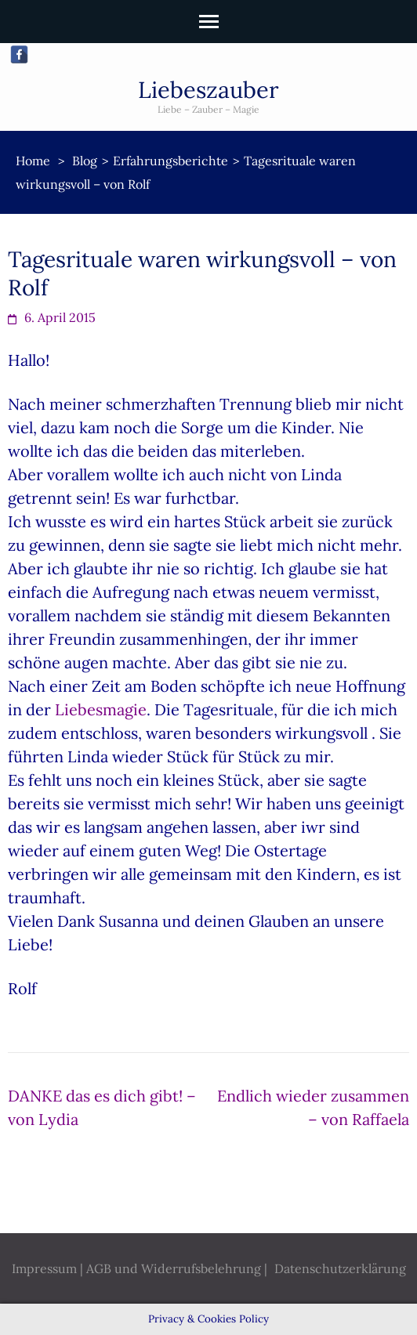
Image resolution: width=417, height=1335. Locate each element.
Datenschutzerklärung (340, 1268)
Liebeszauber (208, 89)
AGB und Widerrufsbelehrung (173, 1268)
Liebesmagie (101, 709)
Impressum (44, 1268)
